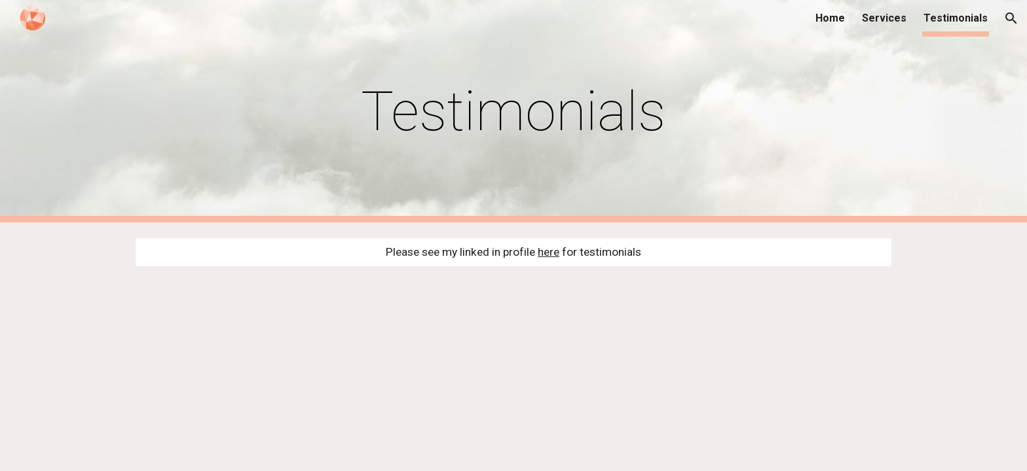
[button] (1011, 18)
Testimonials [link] (956, 18)
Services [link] (884, 18)
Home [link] (830, 18)
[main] (513, 111)
